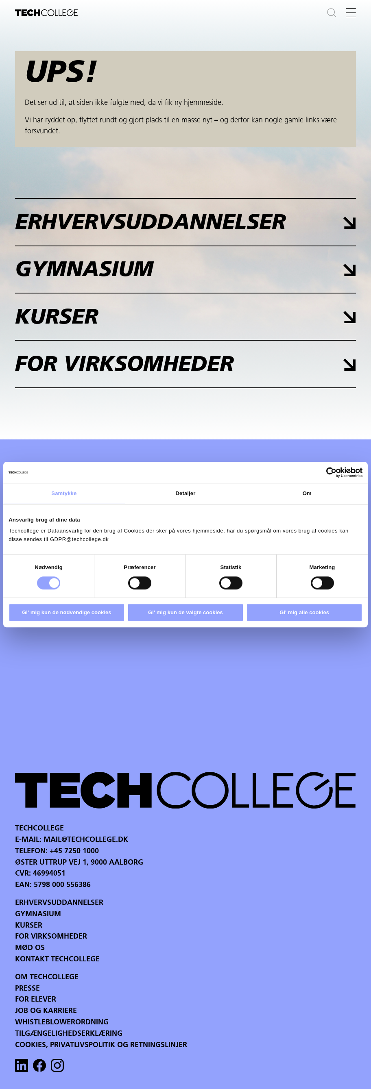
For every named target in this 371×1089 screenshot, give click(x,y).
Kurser (28, 926)
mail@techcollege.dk (86, 840)
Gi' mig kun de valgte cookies (185, 612)
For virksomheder (51, 937)
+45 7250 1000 (74, 851)
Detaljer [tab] (186, 493)
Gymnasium (38, 914)
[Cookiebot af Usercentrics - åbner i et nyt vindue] (326, 472)
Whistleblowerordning (62, 1022)
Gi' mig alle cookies (304, 612)
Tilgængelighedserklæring (68, 1034)
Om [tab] (307, 493)
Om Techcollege (47, 977)
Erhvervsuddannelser (59, 903)
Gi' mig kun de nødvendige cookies (66, 612)
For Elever (35, 1000)
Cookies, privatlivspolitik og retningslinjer (101, 1045)
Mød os (30, 948)
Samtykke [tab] (63, 493)
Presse (27, 989)
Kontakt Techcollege (57, 959)
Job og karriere (46, 1011)
